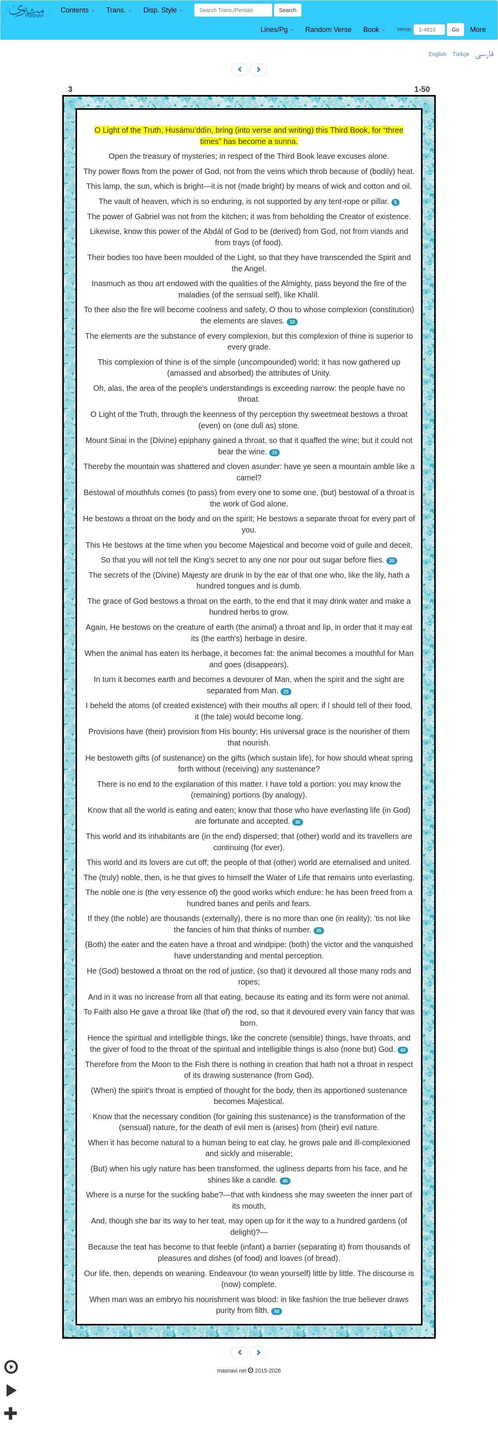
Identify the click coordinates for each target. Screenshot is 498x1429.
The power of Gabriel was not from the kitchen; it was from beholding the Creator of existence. (249, 216)
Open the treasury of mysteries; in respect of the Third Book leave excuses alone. (249, 156)
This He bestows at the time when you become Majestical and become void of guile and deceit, (249, 545)
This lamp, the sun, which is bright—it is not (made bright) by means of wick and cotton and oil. (249, 186)
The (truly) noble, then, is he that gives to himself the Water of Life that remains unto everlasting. (249, 877)
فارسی (484, 54)
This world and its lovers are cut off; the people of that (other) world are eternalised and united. (249, 862)
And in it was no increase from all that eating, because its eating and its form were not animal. (249, 997)
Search (287, 10)
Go (455, 29)
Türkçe (460, 54)
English (438, 54)
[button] (77, 10)
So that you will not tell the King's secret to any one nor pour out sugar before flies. (242, 559)
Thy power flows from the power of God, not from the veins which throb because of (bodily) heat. (249, 171)
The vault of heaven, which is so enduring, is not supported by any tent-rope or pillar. (243, 201)
